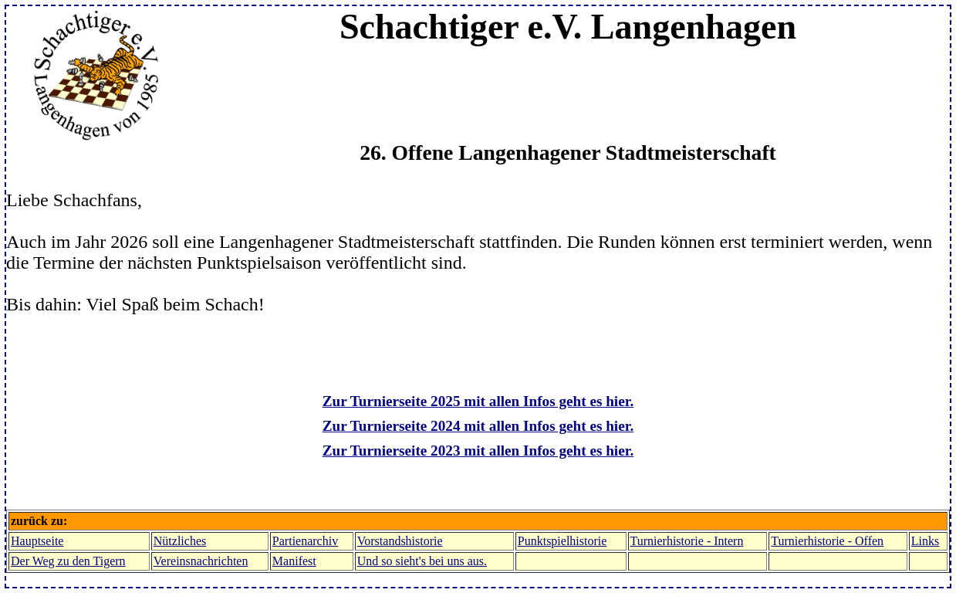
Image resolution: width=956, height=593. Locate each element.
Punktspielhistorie (562, 540)
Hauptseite (37, 540)
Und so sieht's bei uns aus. (422, 561)
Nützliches (180, 540)
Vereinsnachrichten (201, 561)
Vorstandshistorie (400, 540)
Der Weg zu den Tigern (68, 561)
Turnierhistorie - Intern (687, 540)
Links (925, 540)
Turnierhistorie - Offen (827, 540)
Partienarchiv (305, 540)
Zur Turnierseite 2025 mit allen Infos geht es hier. (478, 401)
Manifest (294, 561)
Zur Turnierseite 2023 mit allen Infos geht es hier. (478, 450)
